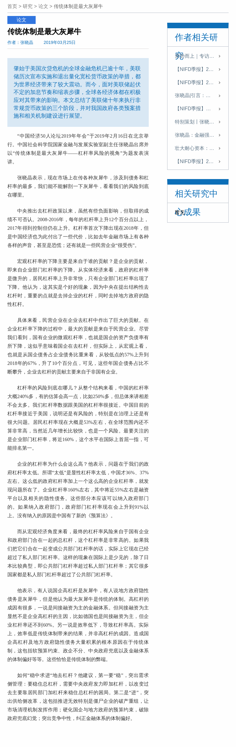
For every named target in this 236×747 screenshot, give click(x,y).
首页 (12, 6)
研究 (28, 6)
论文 (43, 6)
